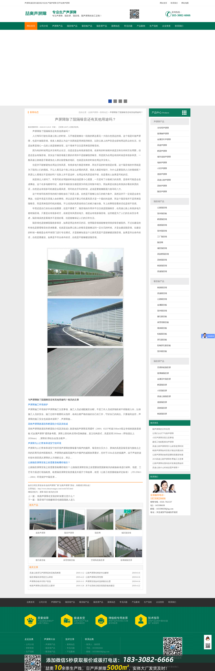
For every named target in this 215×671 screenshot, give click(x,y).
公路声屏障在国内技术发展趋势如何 (167, 463)
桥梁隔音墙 (162, 219)
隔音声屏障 (162, 192)
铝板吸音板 (162, 334)
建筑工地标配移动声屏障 (163, 442)
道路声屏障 (162, 174)
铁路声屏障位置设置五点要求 (42, 586)
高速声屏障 (162, 145)
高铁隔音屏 (162, 408)
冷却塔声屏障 (163, 128)
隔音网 (160, 242)
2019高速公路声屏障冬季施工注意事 (167, 459)
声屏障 (35, 131)
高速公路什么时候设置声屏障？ (165, 468)
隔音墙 (44, 141)
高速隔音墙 (162, 271)
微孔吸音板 (162, 316)
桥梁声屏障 (162, 151)
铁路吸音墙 (162, 288)
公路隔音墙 (162, 208)
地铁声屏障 (162, 163)
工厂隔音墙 (162, 237)
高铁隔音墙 (162, 260)
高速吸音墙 (162, 293)
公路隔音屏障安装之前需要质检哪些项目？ (49, 462)
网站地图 (185, 3)
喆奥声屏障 (93, 112)
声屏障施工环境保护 (38, 404)
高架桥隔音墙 (163, 254)
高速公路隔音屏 (164, 396)
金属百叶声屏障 (164, 139)
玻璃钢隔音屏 (163, 373)
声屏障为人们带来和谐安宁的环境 (44, 443)
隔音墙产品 (72, 26)
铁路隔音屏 (162, 414)
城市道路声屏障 (164, 157)
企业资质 (166, 26)
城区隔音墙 (162, 248)
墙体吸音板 (162, 328)
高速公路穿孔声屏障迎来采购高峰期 (45, 573)
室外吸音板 (162, 351)
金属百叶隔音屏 (164, 379)
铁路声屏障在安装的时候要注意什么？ (56, 496)
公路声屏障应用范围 (94, 577)
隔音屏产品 (102, 26)
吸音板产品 (87, 26)
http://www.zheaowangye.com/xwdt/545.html (55, 489)
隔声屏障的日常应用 (161, 429)
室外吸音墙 (162, 311)
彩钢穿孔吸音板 (164, 345)
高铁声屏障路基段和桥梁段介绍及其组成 (48, 424)
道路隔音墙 (162, 225)
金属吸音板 (162, 305)
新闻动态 (115, 26)
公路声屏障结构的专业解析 (97, 573)
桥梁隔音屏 (162, 385)
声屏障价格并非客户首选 (40, 581)
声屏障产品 (57, 26)
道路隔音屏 (162, 402)
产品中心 (157, 112)
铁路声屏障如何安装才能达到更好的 (167, 450)
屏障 (42, 492)
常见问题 (128, 26)
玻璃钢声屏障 (163, 134)
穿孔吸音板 (162, 340)
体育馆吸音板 (163, 322)
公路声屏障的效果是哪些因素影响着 (167, 455)
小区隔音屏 (162, 391)
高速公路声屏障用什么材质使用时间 (167, 446)
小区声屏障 (162, 168)
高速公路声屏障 (164, 180)
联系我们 (174, 3)
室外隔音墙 (162, 231)
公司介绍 (44, 26)
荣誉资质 (30, 648)
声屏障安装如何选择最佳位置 (98, 581)
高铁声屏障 (162, 186)
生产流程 (154, 26)
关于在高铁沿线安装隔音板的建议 (100, 586)
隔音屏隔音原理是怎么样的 (41, 577)
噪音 (46, 492)
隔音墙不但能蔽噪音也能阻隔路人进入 (56, 500)
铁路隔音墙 (162, 266)
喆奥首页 (31, 602)
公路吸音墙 (162, 299)
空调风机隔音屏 (164, 367)
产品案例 (141, 26)
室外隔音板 (162, 213)
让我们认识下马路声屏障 (163, 433)
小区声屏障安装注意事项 (163, 438)
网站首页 (163, 3)
